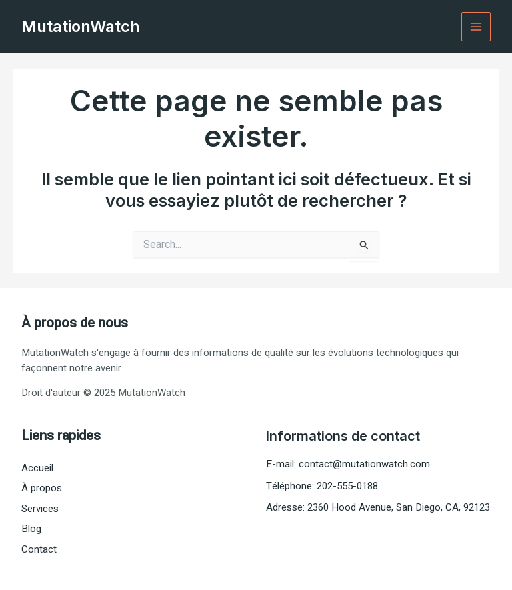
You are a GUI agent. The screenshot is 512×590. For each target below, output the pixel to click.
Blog (31, 528)
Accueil (37, 468)
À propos (41, 488)
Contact (39, 549)
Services (40, 508)
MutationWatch (80, 26)
